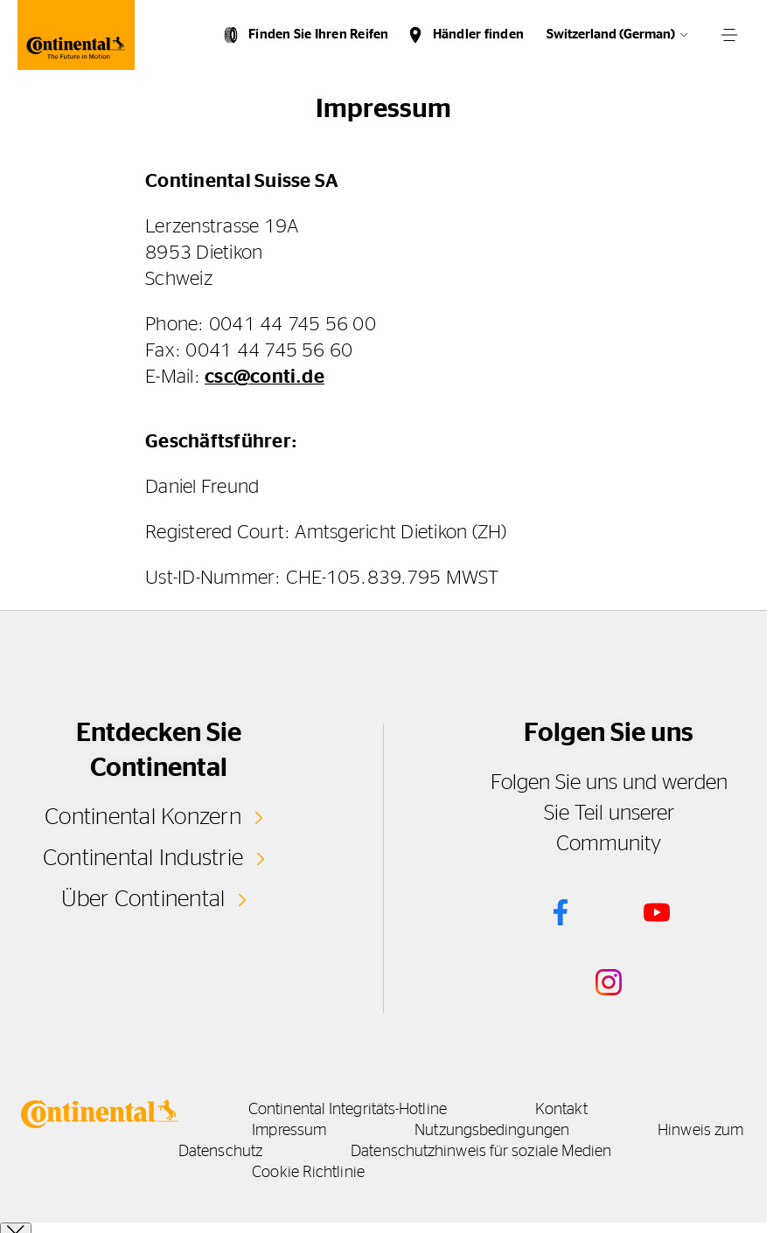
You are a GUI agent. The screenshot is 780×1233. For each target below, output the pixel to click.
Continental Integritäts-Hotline (347, 1110)
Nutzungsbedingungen (491, 1131)
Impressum (289, 1131)
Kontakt (561, 1110)
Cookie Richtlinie (308, 1173)
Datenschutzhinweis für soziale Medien (481, 1152)
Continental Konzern (143, 817)
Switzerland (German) (611, 34)
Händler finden (478, 34)
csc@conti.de (264, 376)
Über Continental (143, 899)
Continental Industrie (143, 858)
